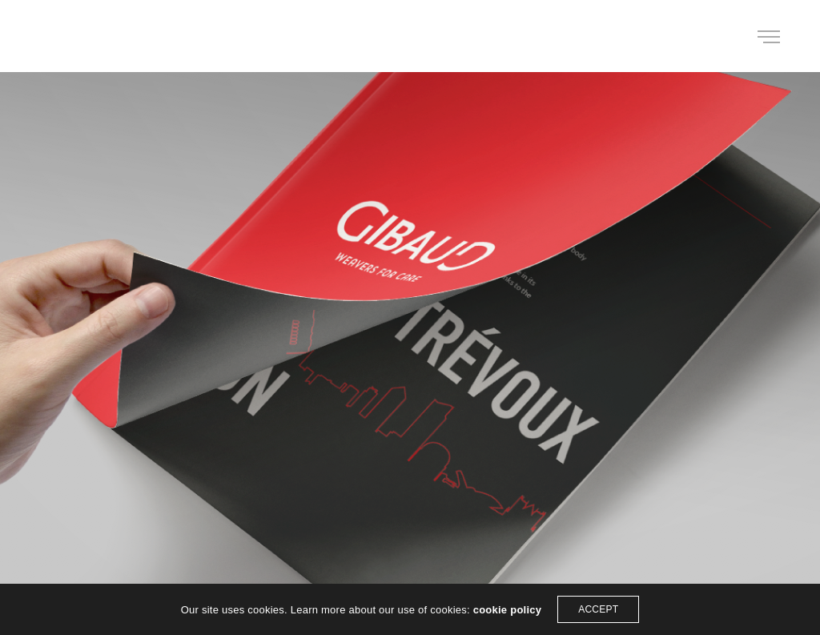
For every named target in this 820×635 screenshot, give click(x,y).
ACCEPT (598, 609)
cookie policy (507, 610)
